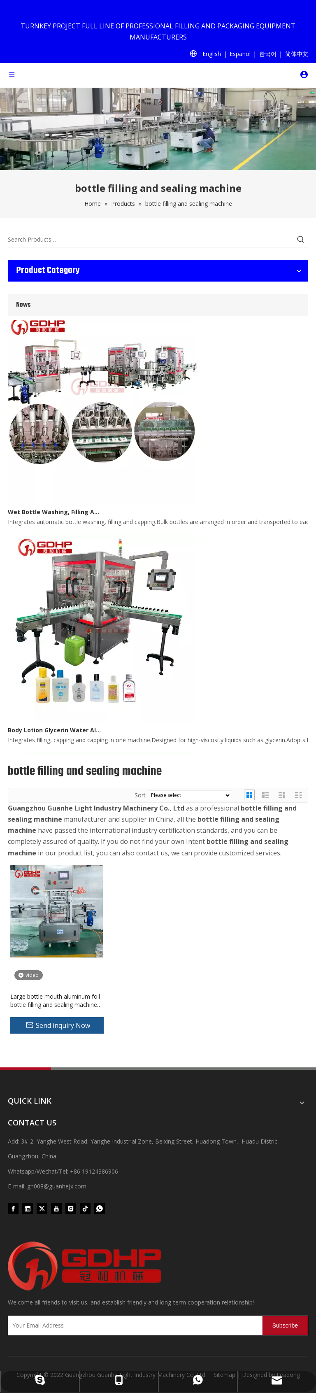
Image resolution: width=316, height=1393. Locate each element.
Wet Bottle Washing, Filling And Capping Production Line (54, 513)
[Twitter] (42, 1208)
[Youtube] (56, 1208)
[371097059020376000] (158, 1266)
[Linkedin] (27, 1208)
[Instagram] (70, 1208)
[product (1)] (158, 129)
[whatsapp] (99, 1208)
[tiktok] (85, 1208)
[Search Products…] (150, 239)
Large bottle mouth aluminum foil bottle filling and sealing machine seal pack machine (55, 1000)
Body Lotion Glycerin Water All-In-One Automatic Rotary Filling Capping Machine (54, 731)
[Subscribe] (285, 1325)
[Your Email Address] (133, 1325)
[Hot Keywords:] (300, 239)
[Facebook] (13, 1208)
